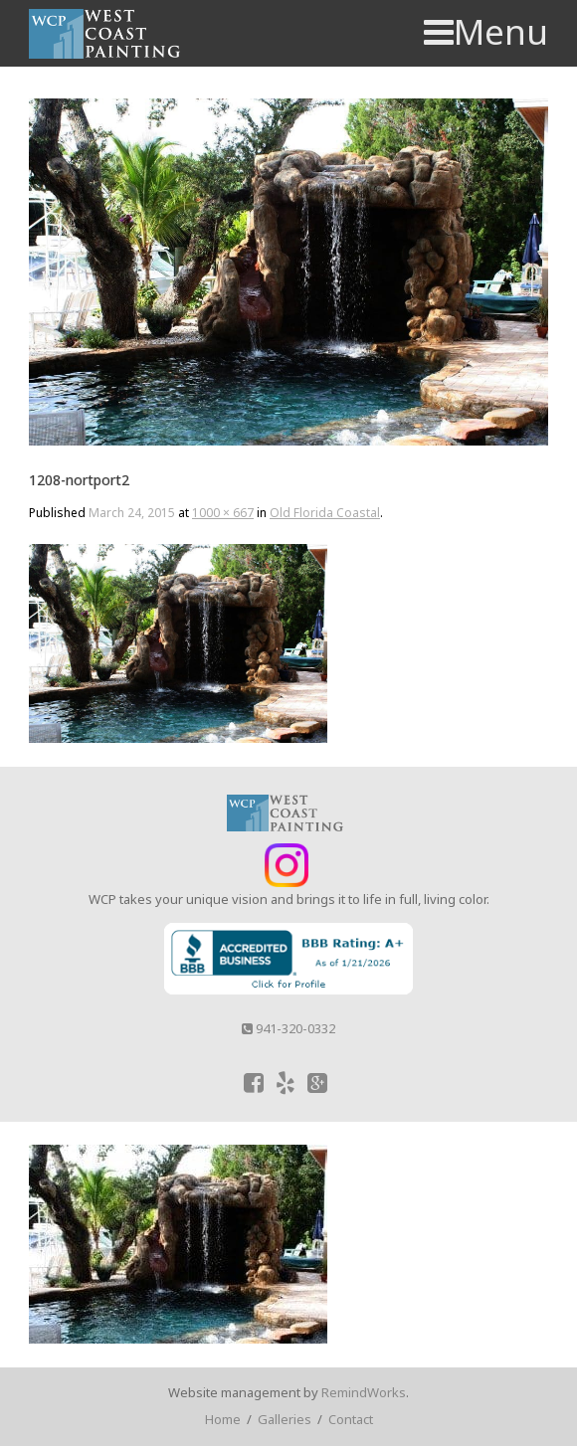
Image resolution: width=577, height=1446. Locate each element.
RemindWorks (363, 1392)
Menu (486, 32)
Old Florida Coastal (325, 512)
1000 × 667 (223, 512)
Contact (350, 1419)
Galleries (284, 1419)
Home (223, 1419)
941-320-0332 (288, 1028)
